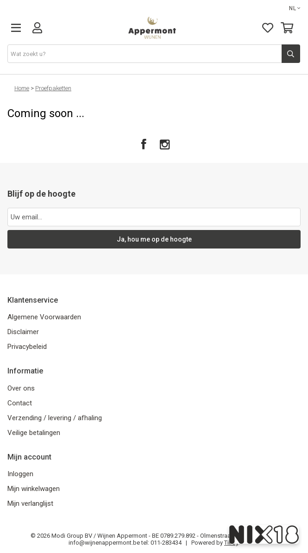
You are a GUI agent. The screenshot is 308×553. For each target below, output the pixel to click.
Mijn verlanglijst (30, 503)
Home (21, 88)
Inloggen (20, 474)
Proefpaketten (53, 88)
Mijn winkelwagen (33, 489)
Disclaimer (23, 332)
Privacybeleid (27, 346)
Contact (19, 403)
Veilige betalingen (33, 433)
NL (295, 8)
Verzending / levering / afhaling (54, 418)
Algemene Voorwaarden (44, 317)
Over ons (21, 388)
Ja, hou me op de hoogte (154, 239)
